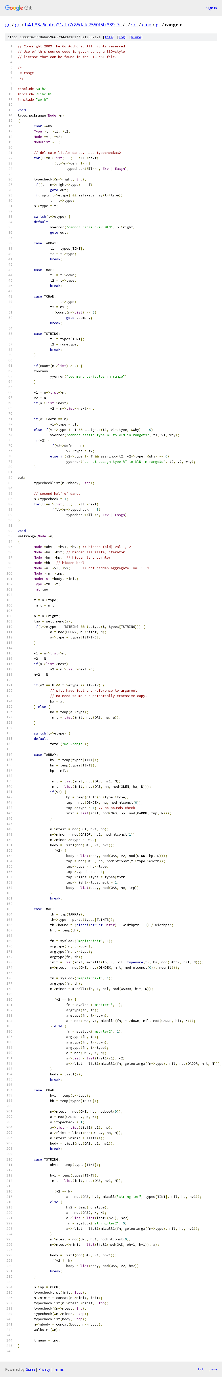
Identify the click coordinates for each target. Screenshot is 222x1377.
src (134, 25)
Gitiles (30, 1369)
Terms (58, 1369)
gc (158, 25)
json (213, 1369)
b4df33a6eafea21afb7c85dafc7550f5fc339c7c (73, 25)
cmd (146, 25)
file (109, 37)
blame (136, 37)
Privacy (44, 1369)
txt (201, 1369)
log (122, 37)
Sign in (211, 8)
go (8, 25)
